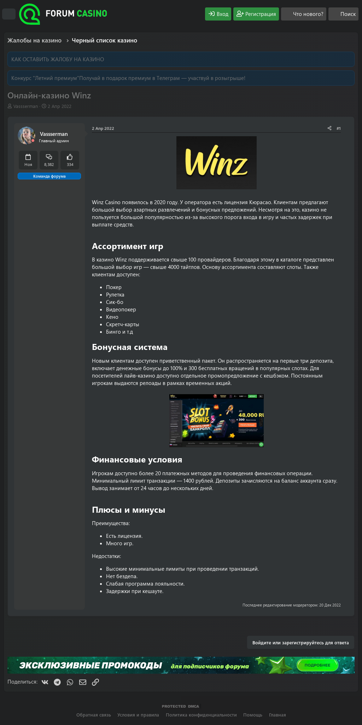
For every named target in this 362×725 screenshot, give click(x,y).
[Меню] (9, 14)
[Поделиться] (329, 128)
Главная (277, 715)
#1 (339, 128)
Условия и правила (138, 715)
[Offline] (32, 140)
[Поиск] (343, 14)
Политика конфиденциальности (201, 715)
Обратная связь (93, 715)
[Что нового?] (303, 14)
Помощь (252, 715)
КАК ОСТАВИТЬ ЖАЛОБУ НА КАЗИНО (57, 59)
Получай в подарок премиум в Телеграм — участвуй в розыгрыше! (162, 77)
